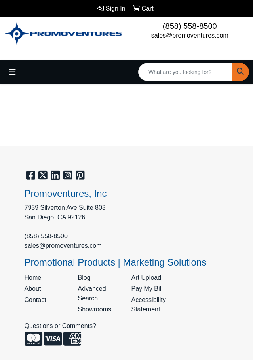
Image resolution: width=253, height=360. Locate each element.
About (33, 288)
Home (33, 277)
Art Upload (146, 277)
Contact (35, 299)
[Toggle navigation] (12, 71)
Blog (84, 277)
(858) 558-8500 (190, 26)
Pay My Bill (147, 288)
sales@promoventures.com (189, 35)
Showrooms (94, 309)
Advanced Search (92, 293)
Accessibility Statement (148, 304)
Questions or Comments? (60, 325)
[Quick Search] (185, 72)
